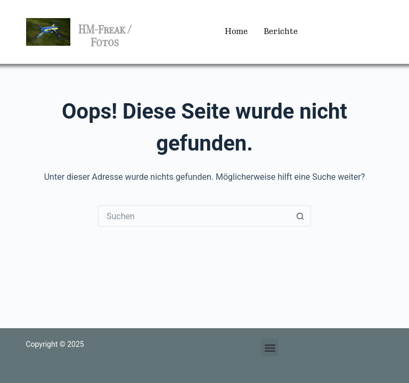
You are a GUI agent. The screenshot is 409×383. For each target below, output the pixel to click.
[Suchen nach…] (194, 216)
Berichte (281, 31)
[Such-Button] (300, 216)
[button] (270, 347)
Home (236, 31)
